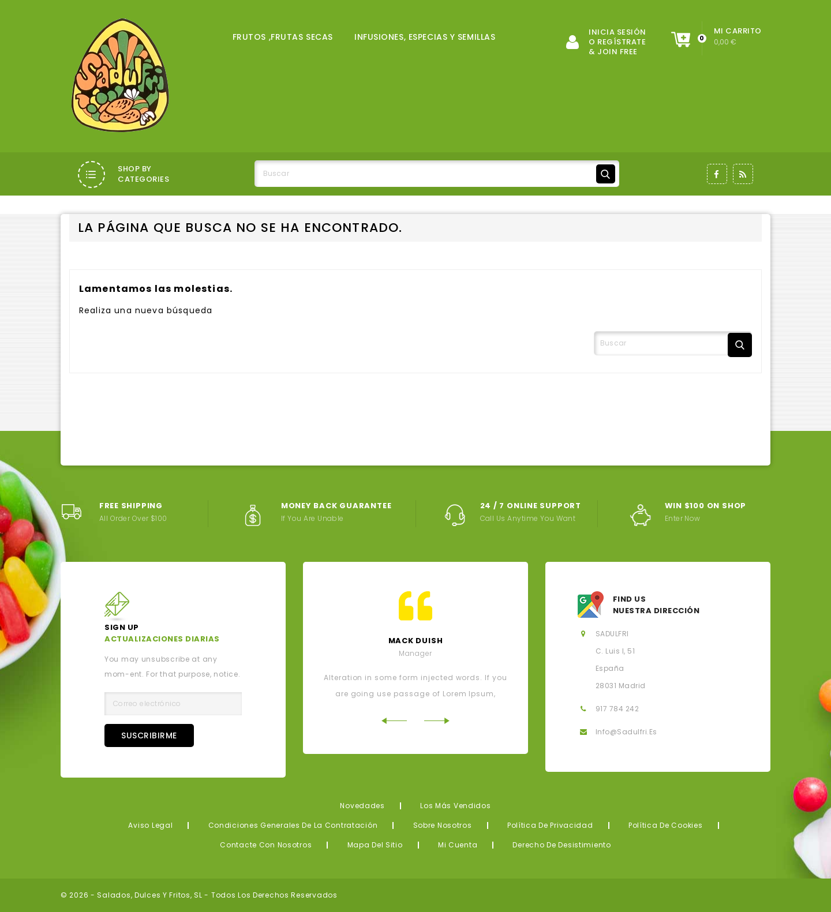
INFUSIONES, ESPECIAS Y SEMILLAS (424, 37)
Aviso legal (150, 825)
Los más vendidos (455, 805)
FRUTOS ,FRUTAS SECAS (283, 37)
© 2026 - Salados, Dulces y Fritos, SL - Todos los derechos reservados (199, 895)
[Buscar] (436, 173)
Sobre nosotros (442, 825)
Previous (394, 721)
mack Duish (415, 640)
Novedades (362, 805)
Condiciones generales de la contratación (293, 825)
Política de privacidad (550, 825)
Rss (743, 173)
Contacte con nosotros (266, 845)
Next (437, 721)
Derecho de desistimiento (561, 845)
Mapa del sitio (375, 845)
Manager (415, 653)
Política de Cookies (665, 825)
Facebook (717, 173)
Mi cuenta (457, 845)
